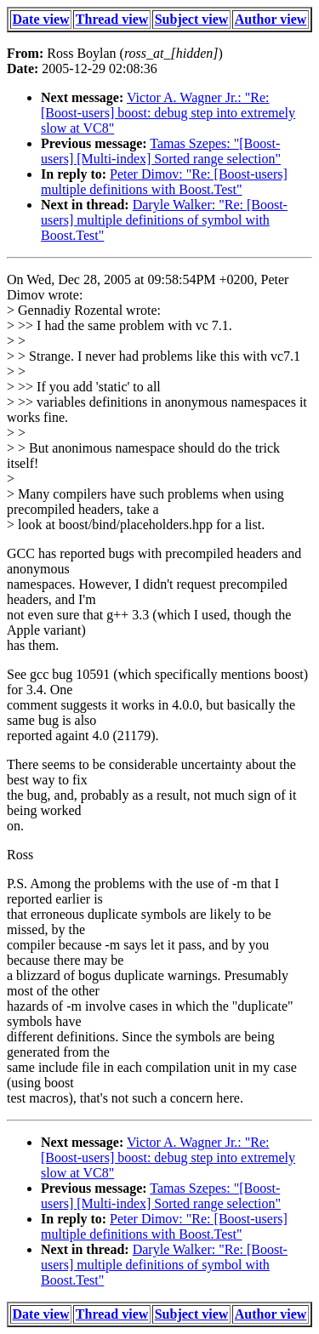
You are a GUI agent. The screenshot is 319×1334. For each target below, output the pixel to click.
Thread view (112, 19)
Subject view (192, 19)
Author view (271, 19)
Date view (41, 19)
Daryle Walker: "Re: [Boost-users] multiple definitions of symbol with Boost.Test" (164, 219)
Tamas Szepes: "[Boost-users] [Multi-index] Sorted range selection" (161, 151)
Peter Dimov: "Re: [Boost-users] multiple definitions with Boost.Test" (164, 182)
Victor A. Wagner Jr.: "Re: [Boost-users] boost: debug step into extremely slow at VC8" (168, 112)
